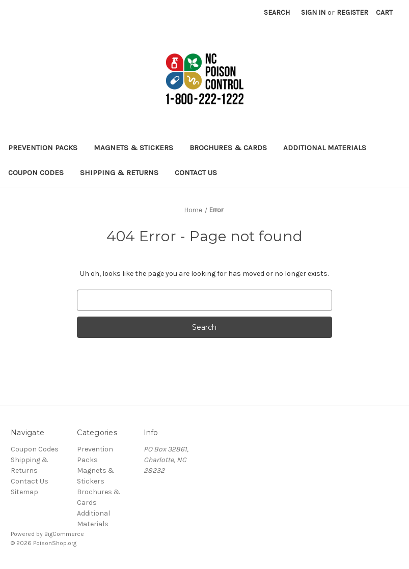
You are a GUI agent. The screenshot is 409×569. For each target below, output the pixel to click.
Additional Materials (324, 147)
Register (352, 12)
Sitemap (24, 492)
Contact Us (196, 172)
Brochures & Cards (228, 147)
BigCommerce (64, 533)
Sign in (313, 12)
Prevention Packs (42, 147)
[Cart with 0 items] (384, 12)
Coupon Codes (36, 172)
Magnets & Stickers (133, 147)
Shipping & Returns (119, 172)
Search (277, 12)
